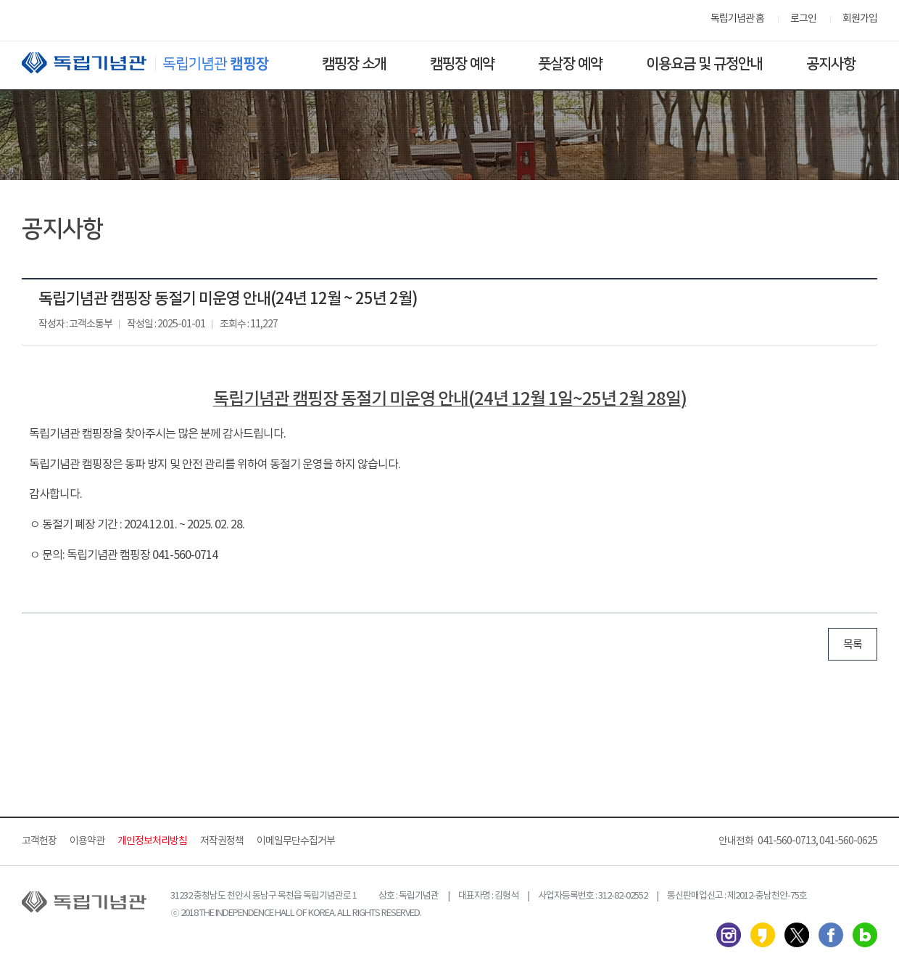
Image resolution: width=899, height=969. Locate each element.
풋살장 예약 (570, 64)
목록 (852, 645)
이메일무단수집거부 (296, 841)
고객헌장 (39, 841)
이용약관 (87, 841)
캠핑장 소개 (354, 64)
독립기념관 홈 (737, 19)
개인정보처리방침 (152, 841)
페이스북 (831, 935)
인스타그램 (728, 935)
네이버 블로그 (865, 935)
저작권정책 (222, 841)
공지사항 (831, 64)
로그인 (803, 19)
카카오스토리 (762, 935)
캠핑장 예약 (462, 64)
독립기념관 (159, 62)
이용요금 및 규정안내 (704, 64)
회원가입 (859, 19)
